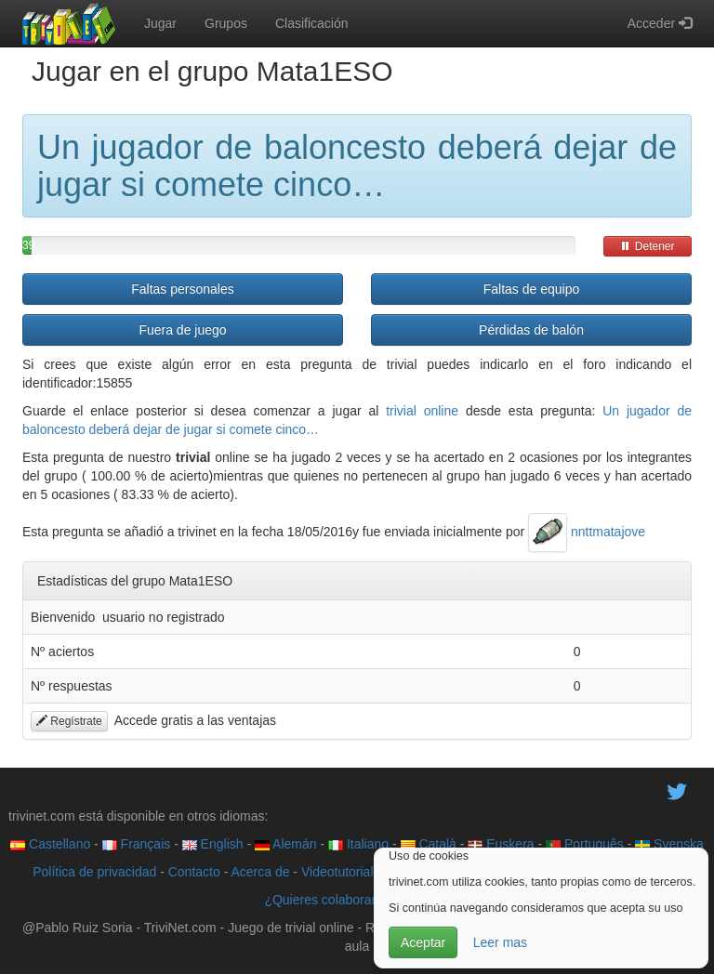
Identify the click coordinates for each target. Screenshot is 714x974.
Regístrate (69, 721)
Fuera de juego (182, 329)
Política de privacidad (94, 871)
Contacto (194, 871)
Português (585, 843)
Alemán (286, 843)
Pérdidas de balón (531, 329)
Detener (647, 246)
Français (136, 843)
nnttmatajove (586, 531)
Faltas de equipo (531, 289)
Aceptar (423, 942)
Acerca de (260, 871)
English (213, 843)
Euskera (501, 843)
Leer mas (500, 942)
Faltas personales (182, 289)
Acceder (660, 23)
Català (428, 843)
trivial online (422, 410)
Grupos (226, 23)
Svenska (669, 843)
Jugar (160, 23)
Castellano (50, 843)
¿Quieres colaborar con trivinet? (356, 899)
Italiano (358, 843)
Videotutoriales (344, 871)
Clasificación (312, 23)
